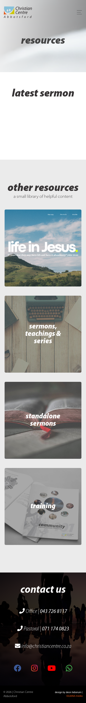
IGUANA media (74, 695)
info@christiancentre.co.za (43, 646)
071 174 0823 (55, 629)
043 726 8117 (53, 611)
